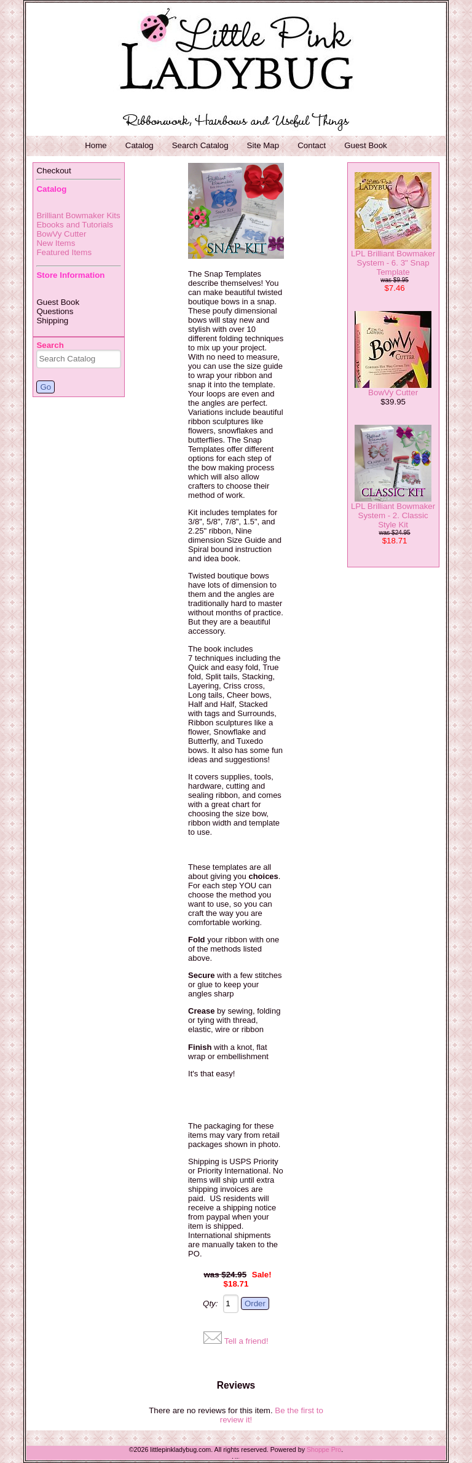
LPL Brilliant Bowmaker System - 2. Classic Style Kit (393, 515)
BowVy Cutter (61, 234)
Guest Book (365, 145)
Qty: (210, 1303)
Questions (54, 311)
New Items (55, 243)
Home (96, 145)
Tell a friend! (246, 1341)
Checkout (53, 170)
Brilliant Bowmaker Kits (78, 215)
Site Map (263, 145)
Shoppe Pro (324, 1449)
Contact (311, 145)
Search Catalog (200, 145)
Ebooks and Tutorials (74, 224)
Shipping (52, 320)
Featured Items (64, 252)
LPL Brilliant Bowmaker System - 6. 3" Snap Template (393, 263)
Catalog (139, 145)
